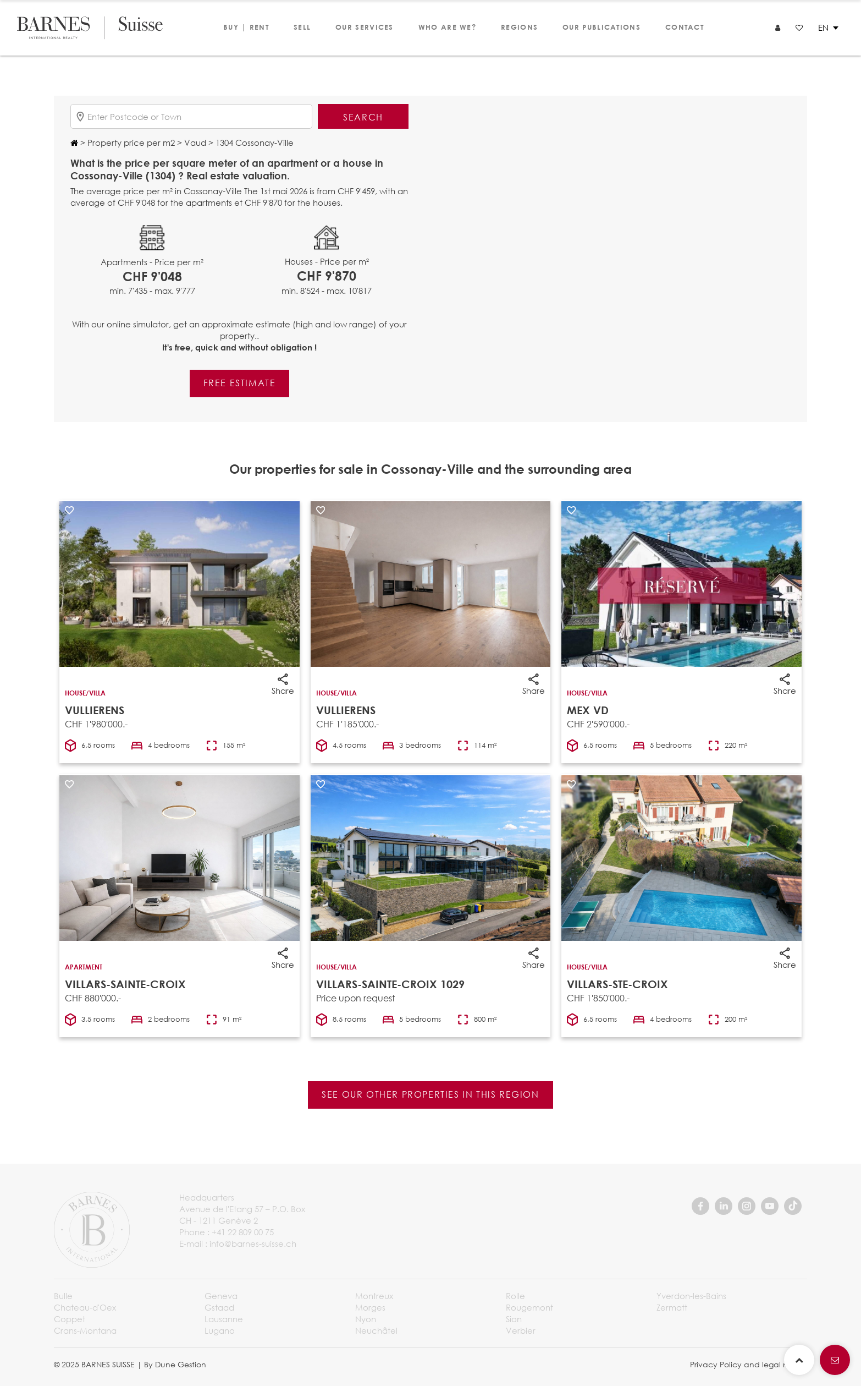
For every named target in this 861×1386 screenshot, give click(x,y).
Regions (519, 27)
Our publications (601, 27)
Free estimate (239, 382)
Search (363, 117)
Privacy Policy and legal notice (748, 1364)
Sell (302, 27)
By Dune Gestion (175, 1364)
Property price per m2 (130, 142)
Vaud (194, 142)
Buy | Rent (246, 27)
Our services (364, 27)
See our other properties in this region (430, 1094)
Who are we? (447, 27)
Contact (684, 27)
